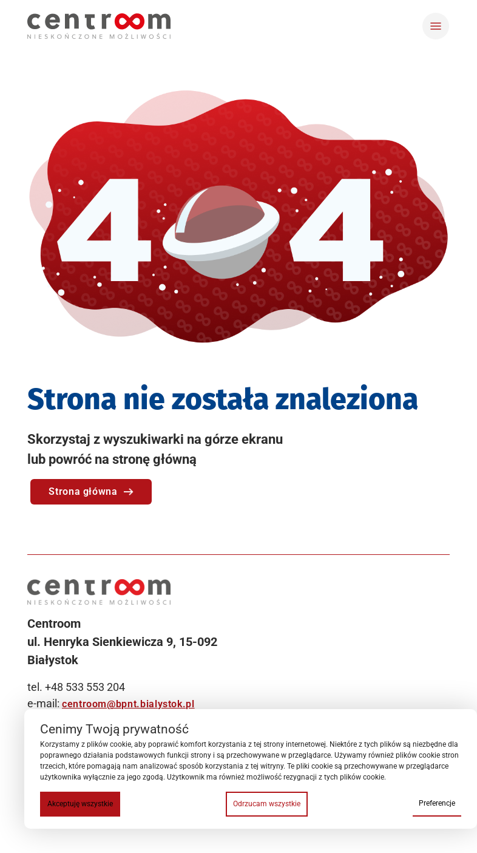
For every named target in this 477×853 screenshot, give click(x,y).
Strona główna (91, 491)
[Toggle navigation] (436, 26)
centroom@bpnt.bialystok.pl (128, 704)
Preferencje (437, 803)
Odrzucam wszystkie (266, 804)
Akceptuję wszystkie (80, 804)
